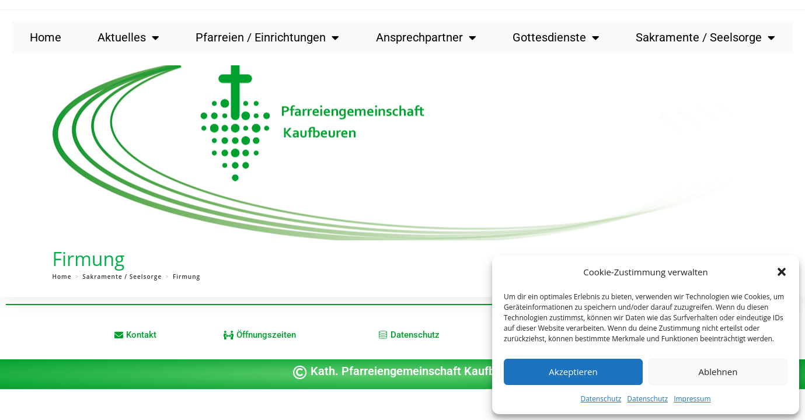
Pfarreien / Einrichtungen (267, 38)
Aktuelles (128, 38)
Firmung (186, 276)
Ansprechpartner (426, 38)
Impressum (692, 399)
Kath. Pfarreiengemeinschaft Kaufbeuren (418, 371)
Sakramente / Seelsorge (705, 38)
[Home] (62, 276)
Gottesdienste (556, 38)
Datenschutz (600, 399)
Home (45, 37)
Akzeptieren (573, 371)
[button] (781, 272)
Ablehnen (718, 371)
